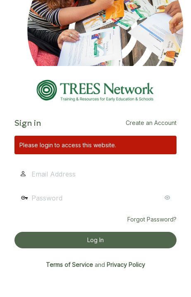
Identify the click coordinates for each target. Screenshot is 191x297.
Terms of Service (69, 264)
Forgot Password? (152, 219)
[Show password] (168, 197)
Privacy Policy (126, 264)
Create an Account (151, 122)
